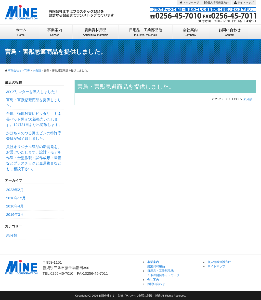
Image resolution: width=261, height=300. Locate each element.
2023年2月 (15, 190)
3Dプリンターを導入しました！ (32, 92)
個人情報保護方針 (216, 2)
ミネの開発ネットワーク (163, 275)
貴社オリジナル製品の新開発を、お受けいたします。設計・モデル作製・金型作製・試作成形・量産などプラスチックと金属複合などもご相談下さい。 (33, 158)
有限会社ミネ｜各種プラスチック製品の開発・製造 (130, 295)
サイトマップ (244, 2)
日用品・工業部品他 (145, 32)
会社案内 (190, 32)
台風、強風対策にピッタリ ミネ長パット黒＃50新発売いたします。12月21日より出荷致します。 (34, 119)
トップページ (189, 2)
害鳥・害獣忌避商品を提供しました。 (125, 87)
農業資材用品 (95, 32)
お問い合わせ (230, 32)
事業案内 (54, 32)
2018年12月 (16, 198)
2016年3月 (15, 214)
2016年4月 (15, 206)
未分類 (247, 99)
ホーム (20, 32)
